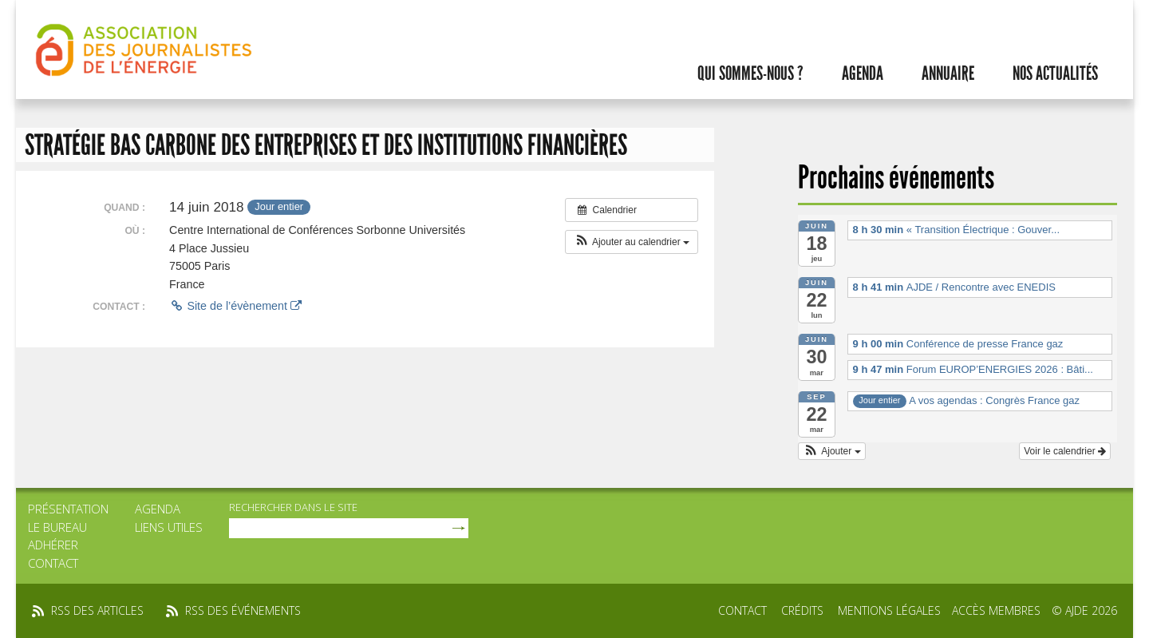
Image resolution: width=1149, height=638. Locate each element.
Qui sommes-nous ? (750, 73)
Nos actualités (1055, 73)
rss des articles (97, 610)
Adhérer (53, 545)
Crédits (802, 610)
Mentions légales (889, 610)
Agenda (862, 73)
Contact (53, 563)
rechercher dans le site (293, 507)
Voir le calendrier (1065, 451)
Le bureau (57, 527)
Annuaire (948, 73)
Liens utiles (169, 527)
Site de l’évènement (235, 305)
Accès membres (996, 610)
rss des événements (243, 610)
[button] (631, 242)
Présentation (68, 509)
